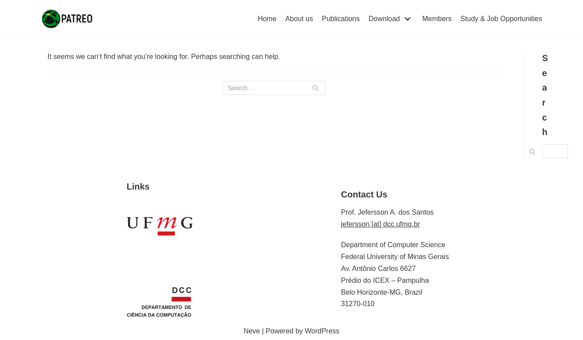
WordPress (322, 331)
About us (299, 18)
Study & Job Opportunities (501, 18)
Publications (341, 18)
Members (437, 18)
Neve (252, 331)
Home (267, 18)
